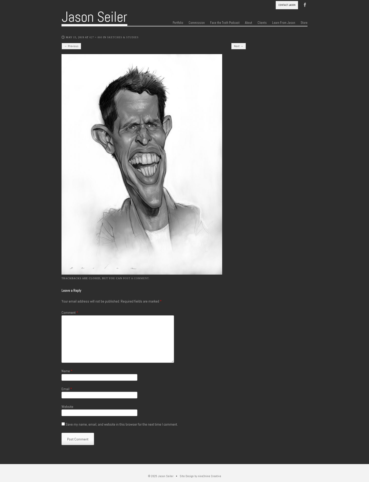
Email (66, 389)
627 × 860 (95, 37)
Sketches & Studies (122, 37)
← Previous (71, 46)
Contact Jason (286, 5)
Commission (197, 23)
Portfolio (178, 23)
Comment (69, 312)
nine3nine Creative (209, 476)
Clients (262, 23)
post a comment (136, 278)
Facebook (305, 4)
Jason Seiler (94, 17)
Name (67, 371)
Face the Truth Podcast (225, 23)
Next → (238, 46)
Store (304, 23)
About (248, 23)
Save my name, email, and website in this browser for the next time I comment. (122, 424)
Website (67, 406)
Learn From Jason (283, 23)
